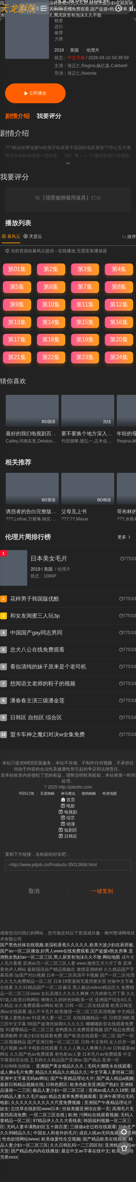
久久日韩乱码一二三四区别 (76, 1145)
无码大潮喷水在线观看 (109, 1066)
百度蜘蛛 (47, 793)
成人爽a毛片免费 (16, 1072)
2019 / (37, 569)
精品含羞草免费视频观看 (72, 1096)
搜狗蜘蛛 (89, 793)
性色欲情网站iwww (20, 1139)
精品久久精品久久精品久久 (61, 1072)
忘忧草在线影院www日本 (35, 1108)
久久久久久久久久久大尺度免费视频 (46, 1102)
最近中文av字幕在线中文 (85, 1150)
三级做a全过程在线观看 (93, 1126)
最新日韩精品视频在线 (22, 1084)
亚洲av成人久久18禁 (108, 1090)
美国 (74, 50)
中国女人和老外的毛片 (55, 1132)
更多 (124, 537)
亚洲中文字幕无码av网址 (24, 1078)
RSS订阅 (26, 793)
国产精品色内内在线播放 (35, 1150)
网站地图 (111, 957)
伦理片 (92, 50)
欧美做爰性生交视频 (61, 1139)
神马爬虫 (68, 793)
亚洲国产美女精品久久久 (60, 1066)
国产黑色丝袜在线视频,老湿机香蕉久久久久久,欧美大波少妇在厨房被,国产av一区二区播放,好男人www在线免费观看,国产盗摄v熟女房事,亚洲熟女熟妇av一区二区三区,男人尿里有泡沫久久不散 (67, 951)
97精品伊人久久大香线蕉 (57, 1120)
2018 (59, 50)
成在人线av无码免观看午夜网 (107, 1132)
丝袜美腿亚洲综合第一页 (86, 1108)
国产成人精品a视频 (115, 1078)
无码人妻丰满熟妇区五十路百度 (37, 1126)
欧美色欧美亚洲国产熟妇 (94, 1084)
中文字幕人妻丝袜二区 (111, 1072)
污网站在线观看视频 (98, 1114)
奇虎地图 (109, 793)
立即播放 (35, 93)
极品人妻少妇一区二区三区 (59, 1090)
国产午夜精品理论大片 (72, 1078)
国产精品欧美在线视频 (104, 1139)
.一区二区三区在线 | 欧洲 (52, 1114)
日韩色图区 (56, 1084)
